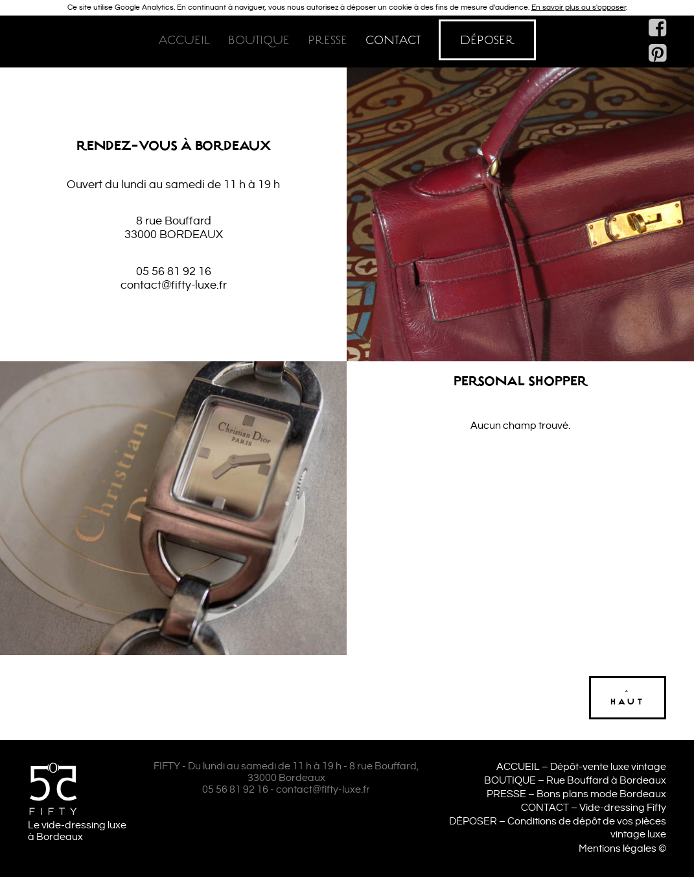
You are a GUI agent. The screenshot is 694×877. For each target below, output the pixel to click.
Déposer (487, 40)
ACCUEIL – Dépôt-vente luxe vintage (581, 767)
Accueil (184, 40)
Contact (393, 40)
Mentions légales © (622, 848)
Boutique (259, 40)
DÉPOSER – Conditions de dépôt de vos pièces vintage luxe (557, 828)
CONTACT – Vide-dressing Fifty (593, 807)
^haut (627, 698)
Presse (327, 40)
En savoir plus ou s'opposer (578, 7)
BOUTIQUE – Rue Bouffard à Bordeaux (575, 780)
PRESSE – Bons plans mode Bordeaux (576, 794)
